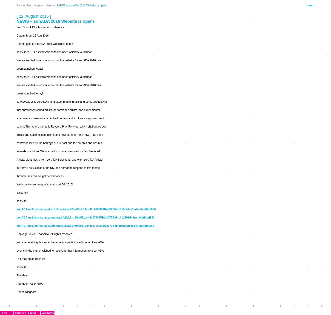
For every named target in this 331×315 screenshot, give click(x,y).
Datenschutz (48, 313)
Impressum (20, 313)
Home (37, 5)
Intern (310, 5)
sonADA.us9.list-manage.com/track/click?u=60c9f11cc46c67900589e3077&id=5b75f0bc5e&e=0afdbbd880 (85, 225)
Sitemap (32, 313)
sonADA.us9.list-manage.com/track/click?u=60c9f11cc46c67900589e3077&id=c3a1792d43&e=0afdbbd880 (85, 217)
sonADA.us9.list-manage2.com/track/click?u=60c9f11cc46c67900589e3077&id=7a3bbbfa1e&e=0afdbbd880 (86, 209)
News (49, 5)
